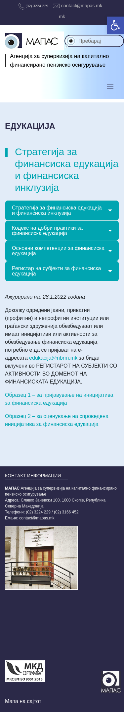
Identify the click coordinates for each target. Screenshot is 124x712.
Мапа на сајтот (23, 701)
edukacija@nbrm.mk (53, 358)
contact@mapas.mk (77, 5)
